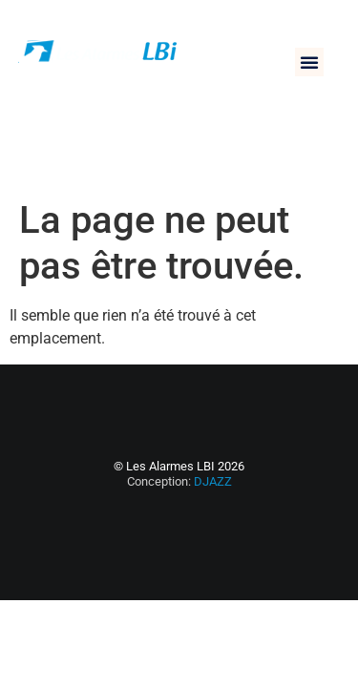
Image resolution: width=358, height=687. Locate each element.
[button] (309, 62)
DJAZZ (213, 481)
